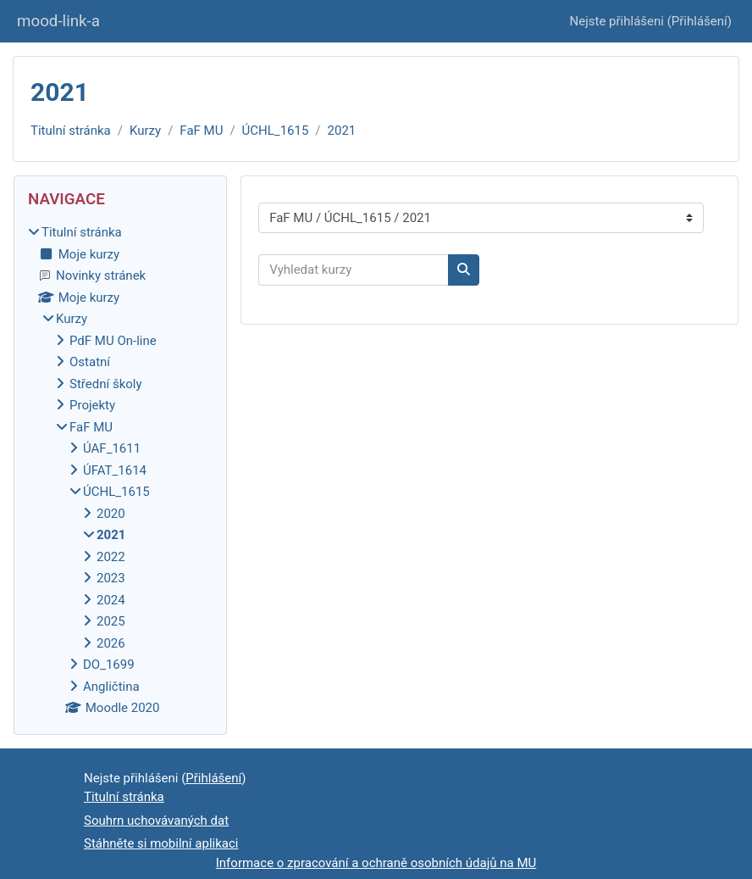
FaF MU (201, 130)
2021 (342, 130)
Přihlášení (699, 21)
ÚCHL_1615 (275, 130)
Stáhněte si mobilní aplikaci (161, 843)
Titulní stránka (70, 130)
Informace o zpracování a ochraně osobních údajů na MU (376, 863)
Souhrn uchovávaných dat (156, 820)
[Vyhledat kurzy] (353, 270)
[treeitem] (120, 470)
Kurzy (145, 130)
